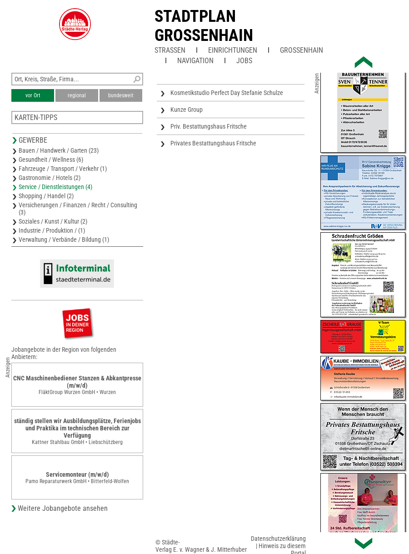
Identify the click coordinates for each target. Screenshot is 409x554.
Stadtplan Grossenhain (204, 26)
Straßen (170, 50)
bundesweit (121, 95)
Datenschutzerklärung (278, 538)
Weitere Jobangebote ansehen (63, 508)
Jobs (244, 60)
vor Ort (32, 95)
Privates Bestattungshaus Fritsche (213, 143)
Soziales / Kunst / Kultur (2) (53, 221)
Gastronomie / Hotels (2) (49, 177)
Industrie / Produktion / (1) (52, 230)
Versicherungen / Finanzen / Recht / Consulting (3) (78, 208)
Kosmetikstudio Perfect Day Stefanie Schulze (226, 92)
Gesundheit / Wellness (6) (51, 159)
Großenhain (301, 50)
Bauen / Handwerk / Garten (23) (59, 150)
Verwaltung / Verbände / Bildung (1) (64, 239)
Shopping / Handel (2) (46, 196)
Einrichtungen (232, 50)
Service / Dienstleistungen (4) (55, 186)
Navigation (195, 60)
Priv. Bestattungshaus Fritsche (208, 126)
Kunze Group (186, 109)
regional (77, 95)
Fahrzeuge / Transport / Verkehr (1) (63, 168)
